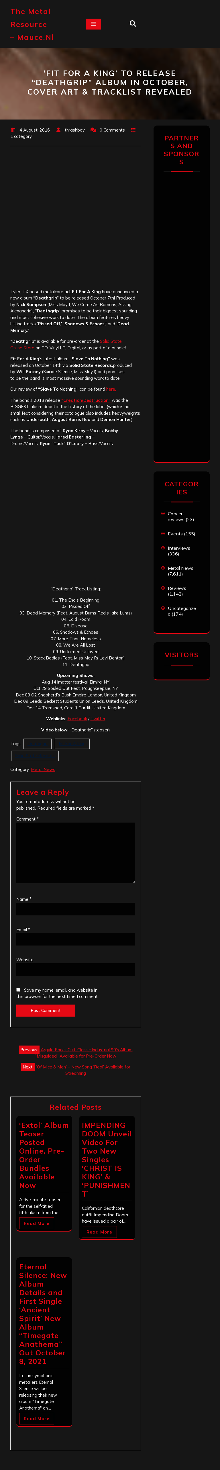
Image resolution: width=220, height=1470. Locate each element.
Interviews (179, 548)
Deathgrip (38, 743)
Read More (37, 1223)
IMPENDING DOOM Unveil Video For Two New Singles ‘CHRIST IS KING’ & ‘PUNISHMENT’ (107, 1159)
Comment (27, 819)
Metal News (43, 769)
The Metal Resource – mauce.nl (32, 24)
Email (23, 929)
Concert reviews (176, 516)
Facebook (77, 718)
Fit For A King (72, 743)
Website (25, 959)
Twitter (98, 718)
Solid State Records (35, 755)
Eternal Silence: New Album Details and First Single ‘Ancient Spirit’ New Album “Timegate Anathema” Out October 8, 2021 (43, 1314)
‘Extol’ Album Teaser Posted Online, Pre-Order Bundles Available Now (44, 1155)
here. (111, 389)
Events (175, 534)
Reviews (177, 588)
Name (24, 899)
